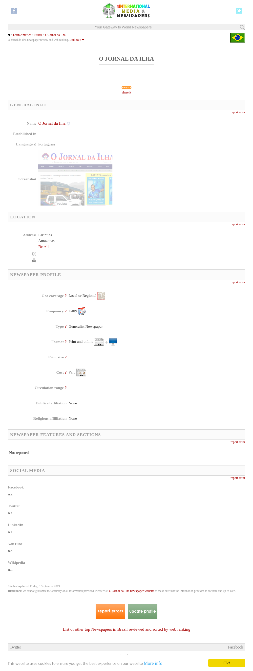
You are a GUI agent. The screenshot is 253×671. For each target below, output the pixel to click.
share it (126, 92)
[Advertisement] (166, 152)
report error (238, 112)
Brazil (38, 35)
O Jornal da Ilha (55, 35)
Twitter (15, 647)
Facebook (235, 647)
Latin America (22, 35)
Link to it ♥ (76, 40)
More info (153, 663)
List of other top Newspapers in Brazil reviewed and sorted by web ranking (126, 629)
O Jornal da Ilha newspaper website (131, 591)
